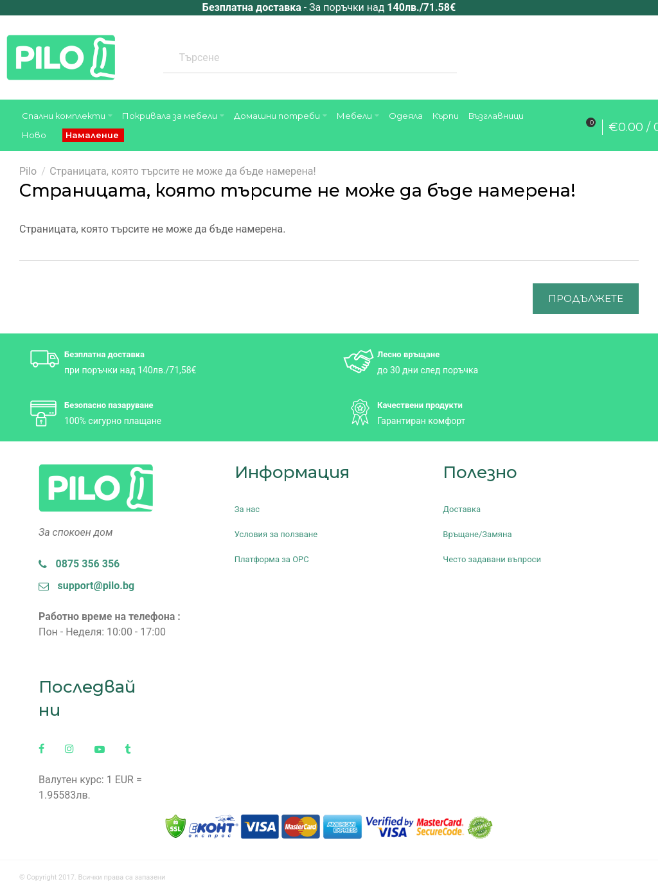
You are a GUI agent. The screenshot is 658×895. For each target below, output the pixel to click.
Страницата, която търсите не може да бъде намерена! (182, 171)
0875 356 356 (79, 564)
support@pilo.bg (86, 586)
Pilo (28, 171)
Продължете (585, 298)
